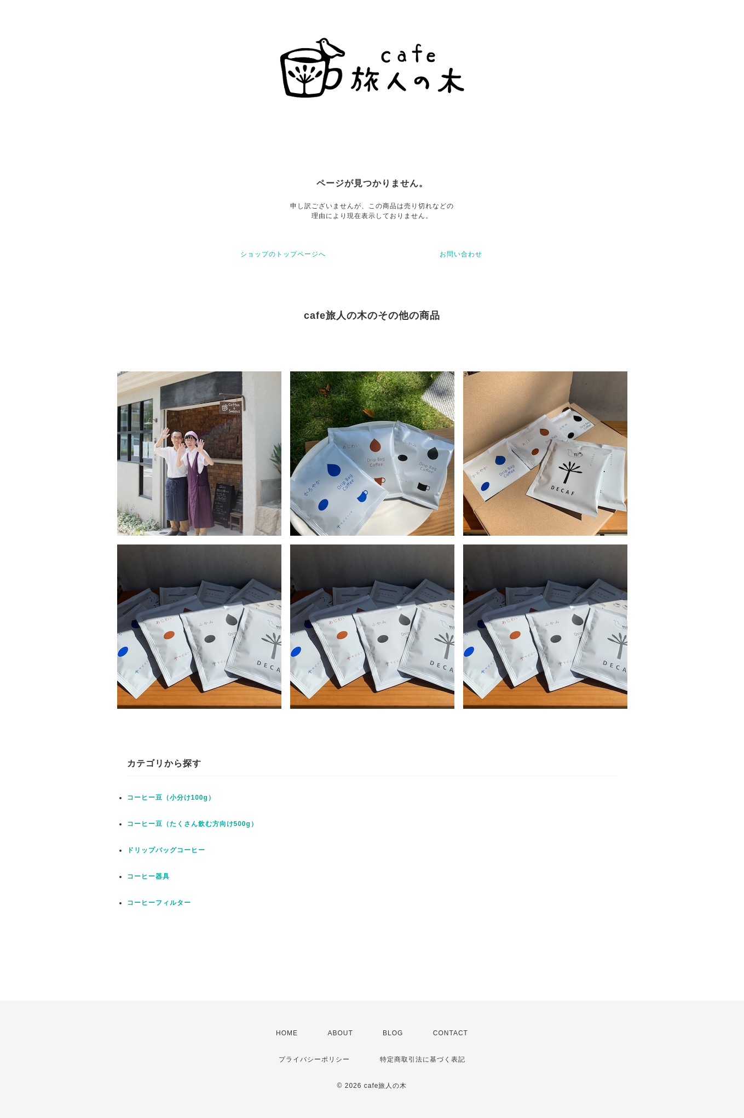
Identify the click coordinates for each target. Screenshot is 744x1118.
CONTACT (450, 1033)
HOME (287, 1033)
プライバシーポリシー (314, 1059)
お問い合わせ (461, 254)
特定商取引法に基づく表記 (422, 1059)
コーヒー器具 (148, 876)
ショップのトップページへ (283, 254)
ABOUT (340, 1033)
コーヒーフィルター (159, 903)
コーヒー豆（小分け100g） (171, 797)
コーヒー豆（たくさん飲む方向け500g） (192, 824)
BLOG (393, 1033)
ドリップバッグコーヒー (166, 850)
